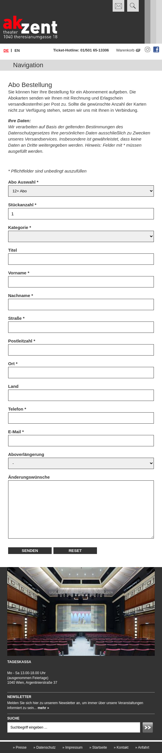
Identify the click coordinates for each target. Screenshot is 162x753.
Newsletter (19, 697)
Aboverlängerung (26, 454)
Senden (30, 550)
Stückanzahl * (22, 204)
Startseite (98, 747)
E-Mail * (16, 431)
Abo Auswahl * (23, 182)
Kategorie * (19, 227)
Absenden (149, 728)
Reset (75, 550)
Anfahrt (142, 747)
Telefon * (17, 408)
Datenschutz (44, 747)
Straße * (16, 318)
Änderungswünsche (29, 477)
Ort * (13, 363)
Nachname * (20, 295)
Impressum (72, 747)
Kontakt (121, 747)
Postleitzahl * (21, 340)
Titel (12, 250)
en (17, 50)
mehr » (43, 708)
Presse (19, 747)
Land (13, 386)
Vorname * (18, 272)
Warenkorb (125, 50)
